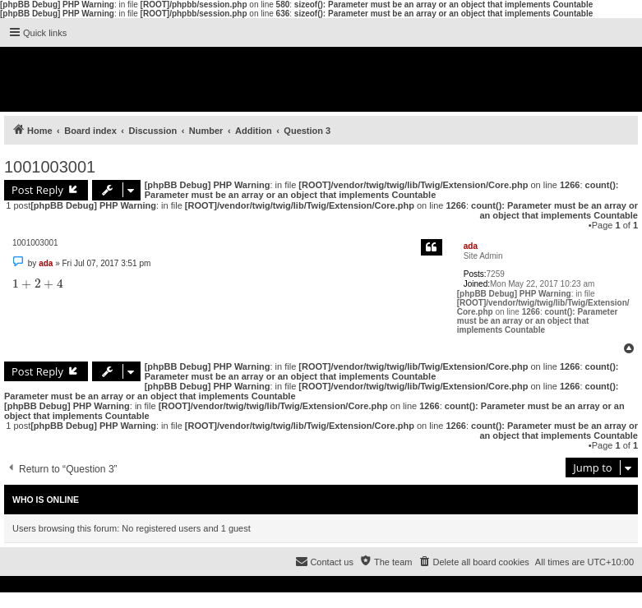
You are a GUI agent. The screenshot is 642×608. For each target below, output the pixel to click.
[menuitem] (473, 562)
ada (471, 246)
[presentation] (37, 284)
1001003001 (49, 167)
